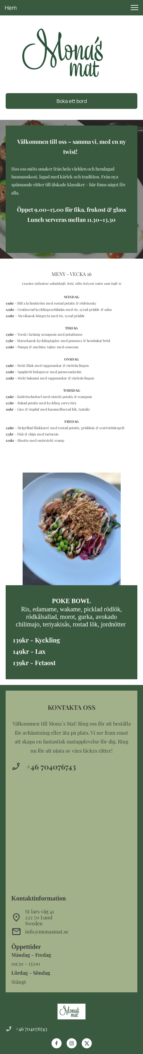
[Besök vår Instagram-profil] (72, 1043)
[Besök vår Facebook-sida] (57, 1043)
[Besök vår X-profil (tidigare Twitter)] (87, 1043)
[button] (134, 7)
